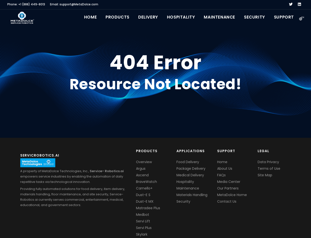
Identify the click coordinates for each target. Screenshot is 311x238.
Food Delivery (187, 161)
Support (284, 17)
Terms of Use (269, 168)
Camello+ (144, 188)
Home (90, 17)
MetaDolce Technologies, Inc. (65, 171)
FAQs (221, 175)
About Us (224, 168)
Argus (141, 168)
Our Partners (228, 188)
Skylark (141, 234)
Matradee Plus (148, 208)
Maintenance (219, 17)
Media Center (228, 181)
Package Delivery (190, 168)
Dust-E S (143, 194)
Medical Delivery (190, 175)
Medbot (142, 214)
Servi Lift (143, 221)
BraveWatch (146, 181)
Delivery (148, 17)
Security (254, 17)
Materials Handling (191, 194)
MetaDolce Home (232, 194)
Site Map (265, 175)
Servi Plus (144, 227)
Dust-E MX (145, 201)
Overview (144, 161)
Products (117, 17)
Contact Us (226, 201)
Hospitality (181, 17)
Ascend (142, 175)
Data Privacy (268, 161)
